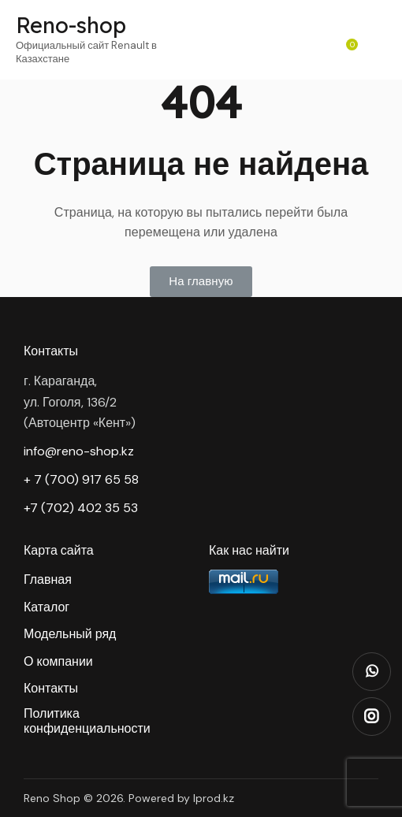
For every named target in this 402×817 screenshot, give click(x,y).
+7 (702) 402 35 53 (81, 507)
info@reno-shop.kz (79, 451)
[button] (200, 281)
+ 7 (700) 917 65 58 (81, 479)
